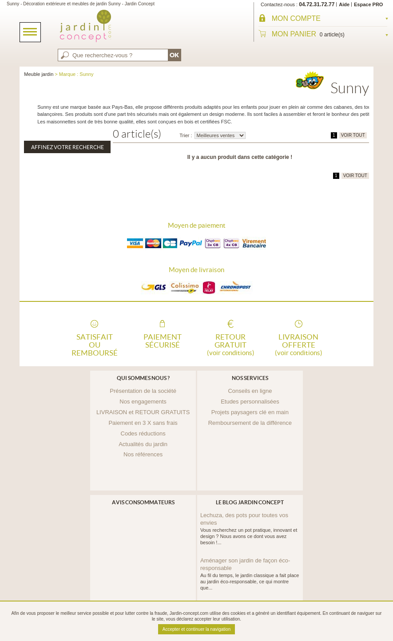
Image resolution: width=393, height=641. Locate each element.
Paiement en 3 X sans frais (142, 422)
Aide (344, 4)
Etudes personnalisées (250, 401)
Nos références (143, 454)
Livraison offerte (298, 344)
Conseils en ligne (250, 391)
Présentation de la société (143, 391)
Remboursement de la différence (250, 422)
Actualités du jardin (143, 444)
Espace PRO (368, 4)
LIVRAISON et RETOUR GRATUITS (143, 412)
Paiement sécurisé (162, 341)
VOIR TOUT (353, 135)
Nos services (250, 378)
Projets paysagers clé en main (250, 412)
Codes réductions (143, 433)
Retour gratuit (230, 344)
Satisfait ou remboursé (94, 344)
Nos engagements (143, 401)
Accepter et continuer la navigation (196, 629)
